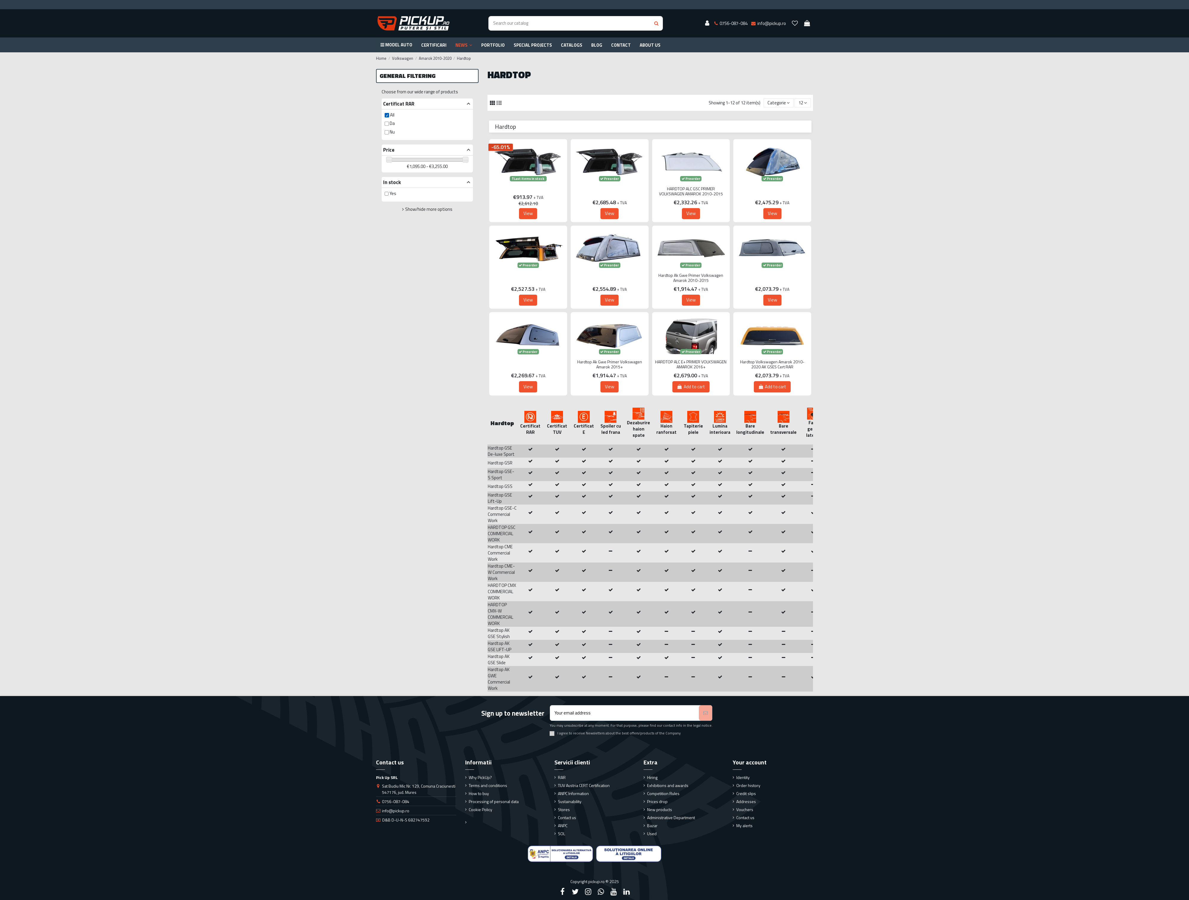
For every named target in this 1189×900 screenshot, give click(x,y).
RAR (562, 777)
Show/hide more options (428, 209)
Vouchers (744, 809)
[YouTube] (614, 891)
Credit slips (746, 793)
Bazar (652, 825)
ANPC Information (573, 793)
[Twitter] (575, 891)
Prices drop (657, 801)
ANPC (562, 825)
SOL (561, 833)
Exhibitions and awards (667, 785)
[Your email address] (624, 713)
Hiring (652, 777)
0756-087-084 (395, 801)
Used (652, 833)
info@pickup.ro (395, 811)
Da (392, 123)
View (528, 213)
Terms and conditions (488, 785)
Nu (392, 131)
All (392, 115)
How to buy (479, 793)
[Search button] (656, 23)
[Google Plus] (601, 891)
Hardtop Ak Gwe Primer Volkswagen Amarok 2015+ (609, 364)
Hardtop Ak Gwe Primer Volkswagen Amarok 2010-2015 (690, 278)
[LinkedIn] (626, 891)
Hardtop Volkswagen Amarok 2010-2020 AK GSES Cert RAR (772, 364)
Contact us (567, 817)
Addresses (746, 801)
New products (659, 809)
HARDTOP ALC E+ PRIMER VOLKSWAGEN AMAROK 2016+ (690, 364)
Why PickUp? (480, 777)
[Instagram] (588, 891)
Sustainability (569, 801)
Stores (564, 809)
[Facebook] (562, 891)
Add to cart (691, 386)
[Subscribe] (705, 713)
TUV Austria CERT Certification (584, 785)
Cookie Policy (480, 809)
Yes (392, 193)
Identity (743, 777)
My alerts (744, 825)
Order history (748, 785)
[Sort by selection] (779, 103)
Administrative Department (671, 817)
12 (802, 102)
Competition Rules (663, 793)
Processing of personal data (494, 801)
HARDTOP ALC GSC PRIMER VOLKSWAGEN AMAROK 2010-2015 (691, 191)
